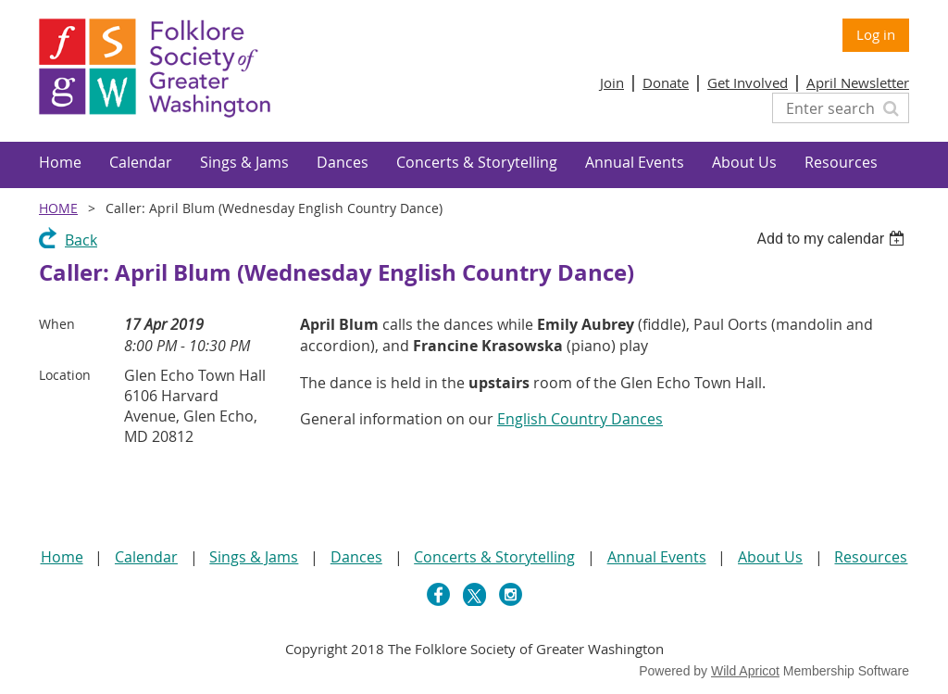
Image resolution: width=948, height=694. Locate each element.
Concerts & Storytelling (494, 557)
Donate (665, 82)
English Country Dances (580, 419)
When (57, 324)
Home (58, 208)
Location (65, 375)
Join (612, 82)
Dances (356, 557)
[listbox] (832, 238)
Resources (870, 557)
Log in (875, 34)
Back (81, 240)
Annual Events (656, 557)
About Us (770, 557)
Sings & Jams (253, 557)
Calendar (146, 557)
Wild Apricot (745, 670)
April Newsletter (857, 82)
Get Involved (747, 82)
